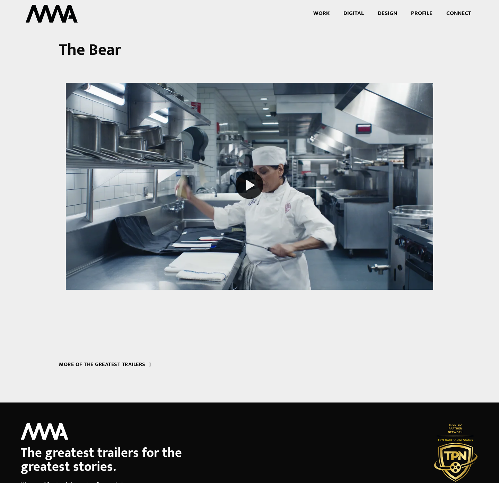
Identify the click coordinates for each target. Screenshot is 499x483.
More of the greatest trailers (105, 364)
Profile (421, 13)
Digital (353, 13)
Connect (458, 13)
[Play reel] (249, 186)
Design (387, 13)
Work (321, 13)
